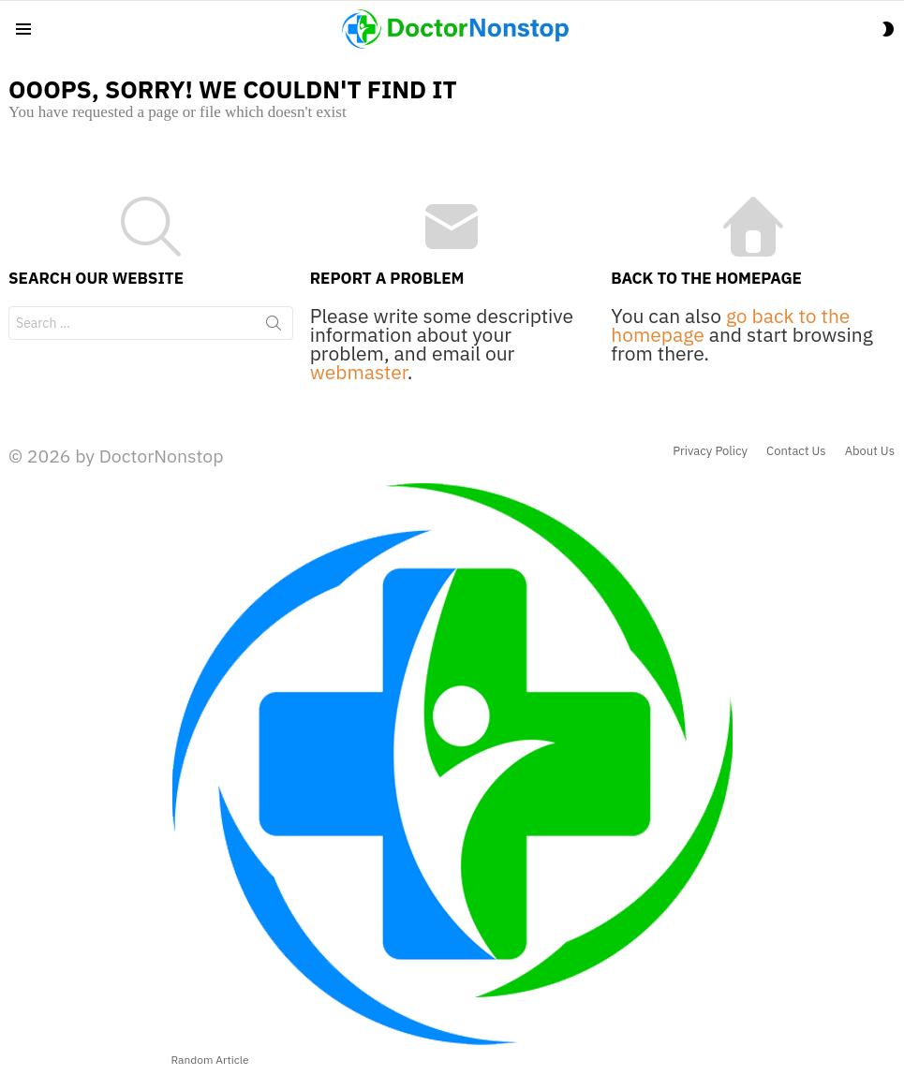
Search (273, 326)
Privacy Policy (710, 451)
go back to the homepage (730, 324)
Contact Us (796, 451)
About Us (870, 451)
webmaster (359, 372)
